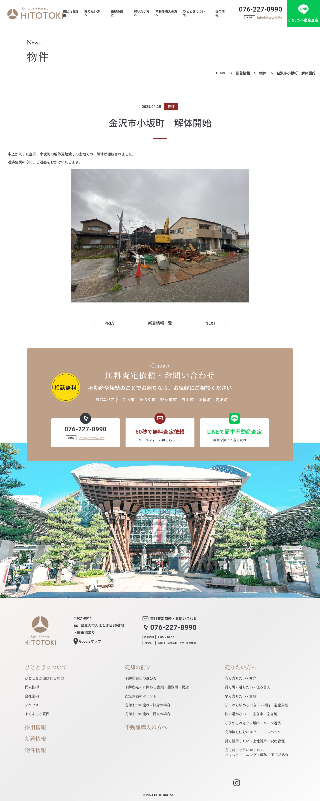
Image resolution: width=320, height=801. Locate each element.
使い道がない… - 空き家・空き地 (251, 713)
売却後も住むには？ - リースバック (253, 731)
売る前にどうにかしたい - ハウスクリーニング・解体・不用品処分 (256, 752)
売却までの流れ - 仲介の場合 (147, 705)
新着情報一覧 (160, 323)
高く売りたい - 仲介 (240, 678)
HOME (221, 73)
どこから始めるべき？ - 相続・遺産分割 (256, 705)
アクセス (32, 705)
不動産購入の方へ (146, 727)
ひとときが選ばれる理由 (44, 678)
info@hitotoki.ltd (269, 17)
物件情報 (35, 750)
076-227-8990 (260, 9)
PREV (109, 323)
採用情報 (35, 727)
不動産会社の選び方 (141, 678)
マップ (90, 641)
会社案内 (32, 696)
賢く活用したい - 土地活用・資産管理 (255, 740)
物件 (263, 73)
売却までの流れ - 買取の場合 (147, 713)
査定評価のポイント (141, 696)
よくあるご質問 (37, 713)
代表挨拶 (32, 687)
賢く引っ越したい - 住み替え (247, 687)
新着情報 (243, 73)
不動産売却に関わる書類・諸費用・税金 (157, 687)
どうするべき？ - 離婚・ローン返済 (253, 722)
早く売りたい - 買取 (240, 696)
